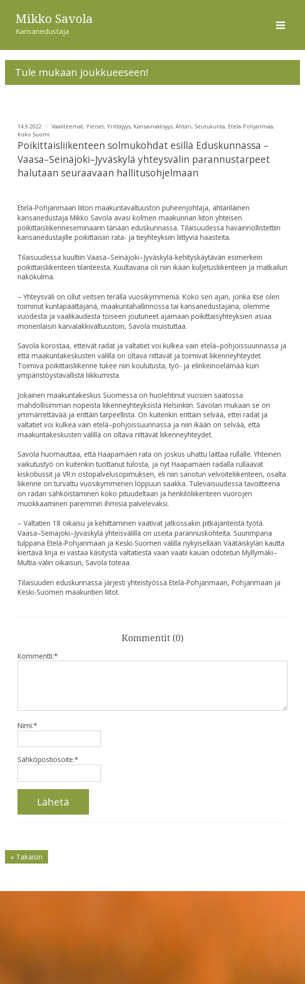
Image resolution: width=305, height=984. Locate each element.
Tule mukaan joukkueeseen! (81, 72)
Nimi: (27, 725)
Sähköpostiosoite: (48, 759)
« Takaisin (26, 857)
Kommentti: (38, 656)
